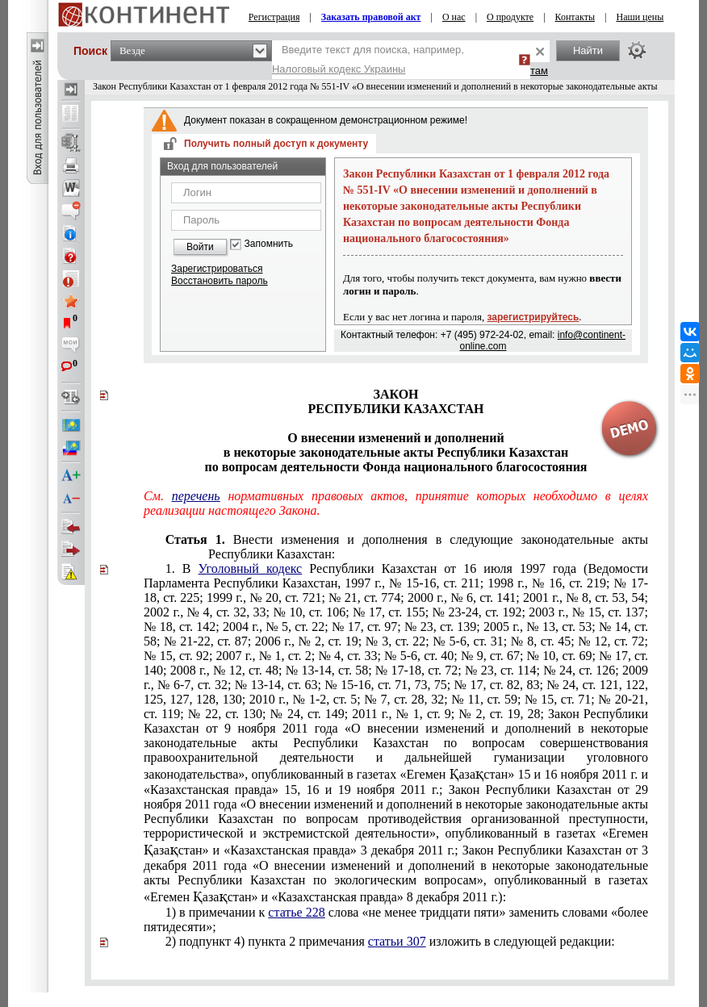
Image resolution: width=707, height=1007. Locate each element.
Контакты (575, 17)
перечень (196, 496)
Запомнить (269, 244)
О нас (454, 17)
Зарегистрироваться (216, 268)
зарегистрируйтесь (533, 317)
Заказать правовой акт (371, 17)
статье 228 (296, 912)
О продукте (510, 17)
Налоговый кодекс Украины (339, 69)
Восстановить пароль (219, 280)
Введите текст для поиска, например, (368, 59)
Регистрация (274, 17)
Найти (588, 50)
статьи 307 (397, 941)
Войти (200, 247)
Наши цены (639, 17)
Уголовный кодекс (251, 568)
